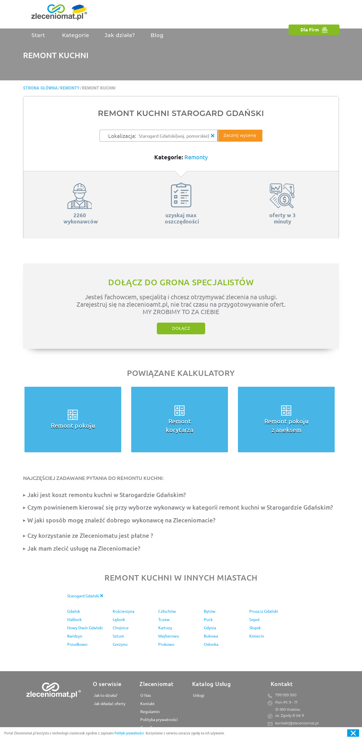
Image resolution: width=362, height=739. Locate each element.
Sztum (118, 635)
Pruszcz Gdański (263, 611)
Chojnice (121, 627)
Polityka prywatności (158, 719)
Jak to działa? (105, 695)
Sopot (254, 619)
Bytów (209, 611)
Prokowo (166, 644)
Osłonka (211, 644)
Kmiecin (256, 635)
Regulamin (149, 711)
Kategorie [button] (75, 35)
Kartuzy (165, 627)
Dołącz (181, 328)
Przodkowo (77, 644)
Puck (208, 619)
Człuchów (167, 611)
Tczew (164, 619)
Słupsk (255, 627)
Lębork (119, 619)
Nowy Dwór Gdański (85, 627)
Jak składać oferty (109, 703)
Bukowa (211, 635)
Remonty (196, 156)
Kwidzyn (74, 635)
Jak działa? (120, 35)
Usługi (198, 695)
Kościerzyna (123, 611)
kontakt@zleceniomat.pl (296, 722)
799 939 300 (285, 695)
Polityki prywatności (129, 733)
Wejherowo (168, 635)
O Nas (145, 695)
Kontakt (147, 703)
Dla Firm (314, 29)
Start (38, 35)
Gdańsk (73, 611)
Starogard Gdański (85, 595)
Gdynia (210, 627)
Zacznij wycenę (240, 135)
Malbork (74, 619)
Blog (157, 35)
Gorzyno (120, 644)
